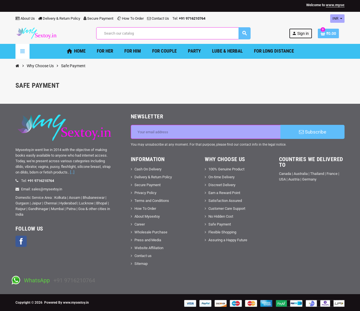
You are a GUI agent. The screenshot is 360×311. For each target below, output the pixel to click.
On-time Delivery (221, 177)
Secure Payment (98, 18)
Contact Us (158, 18)
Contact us (143, 256)
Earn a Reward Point (224, 193)
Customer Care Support (226, 208)
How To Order (130, 18)
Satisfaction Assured (225, 201)
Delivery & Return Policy (59, 18)
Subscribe (312, 132)
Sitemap (141, 264)
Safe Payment (219, 224)
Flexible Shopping (222, 232)
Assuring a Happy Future (227, 240)
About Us (25, 18)
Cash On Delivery (147, 169)
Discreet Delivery (221, 185)
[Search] (173, 33)
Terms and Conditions (151, 201)
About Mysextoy (147, 216)
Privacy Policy (145, 193)
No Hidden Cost (220, 216)
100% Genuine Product (226, 169)
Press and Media (147, 240)
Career (139, 224)
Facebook (21, 241)
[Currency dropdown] (337, 18)
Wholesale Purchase (150, 232)
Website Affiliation (148, 248)
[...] (72, 172)
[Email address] (206, 132)
